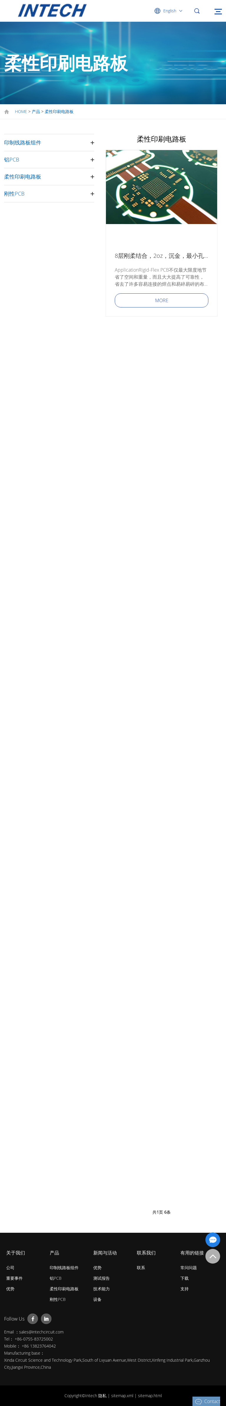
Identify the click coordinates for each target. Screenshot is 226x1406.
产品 (36, 111)
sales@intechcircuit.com (41, 1332)
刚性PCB (14, 193)
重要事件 (14, 1278)
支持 (184, 1288)
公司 (10, 1267)
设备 (97, 1299)
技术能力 (101, 1288)
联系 (141, 1267)
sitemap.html (150, 1395)
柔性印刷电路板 (59, 111)
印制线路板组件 (22, 142)
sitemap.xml (122, 1395)
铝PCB (11, 159)
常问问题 (188, 1267)
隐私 (103, 1395)
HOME (21, 111)
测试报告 (101, 1278)
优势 (10, 1288)
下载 (184, 1278)
